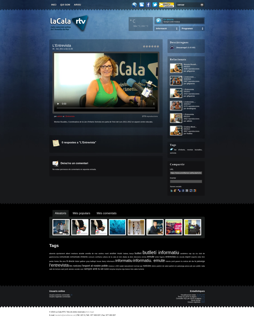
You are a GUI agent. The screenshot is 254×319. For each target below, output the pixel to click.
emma (144, 257)
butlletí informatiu (161, 252)
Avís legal (90, 312)
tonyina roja (120, 269)
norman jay (138, 266)
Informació (161, 28)
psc (194, 266)
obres (154, 266)
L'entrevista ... (190, 77)
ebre (131, 257)
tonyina (112, 269)
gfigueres (191, 71)
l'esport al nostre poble (95, 265)
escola (182, 257)
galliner (83, 261)
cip (193, 253)
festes (56, 261)
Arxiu (77, 4)
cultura (105, 257)
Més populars (81, 213)
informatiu (123, 260)
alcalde (81, 253)
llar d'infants (179, 150)
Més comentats (106, 213)
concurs (91, 257)
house (99, 261)
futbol (77, 261)
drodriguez (191, 108)
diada (125, 257)
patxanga (180, 266)
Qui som (65, 4)
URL (171, 169)
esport (187, 257)
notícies (147, 266)
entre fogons (160, 257)
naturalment (128, 266)
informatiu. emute (149, 260)
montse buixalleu (194, 150)
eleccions (137, 257)
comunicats (64, 257)
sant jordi (64, 269)
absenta (52, 253)
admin (59, 116)
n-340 (116, 266)
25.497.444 (201, 295)
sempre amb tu (92, 269)
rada (203, 266)
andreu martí (103, 253)
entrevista (170, 256)
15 (71, 295)
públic (198, 266)
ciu (197, 253)
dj (128, 257)
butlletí (138, 253)
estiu (199, 257)
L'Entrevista (69, 116)
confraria (98, 257)
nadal (121, 266)
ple (191, 266)
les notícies (75, 266)
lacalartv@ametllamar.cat (65, 315)
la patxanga (200, 261)
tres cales (134, 269)
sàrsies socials (74, 269)
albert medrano (72, 253)
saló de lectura (54, 269)
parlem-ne (173, 266)
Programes (187, 28)
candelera (184, 253)
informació (111, 261)
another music (116, 253)
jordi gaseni (175, 261)
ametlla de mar (91, 253)
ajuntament (60, 253)
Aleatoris (60, 213)
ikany (104, 261)
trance (127, 269)
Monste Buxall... (190, 64)
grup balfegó (91, 261)
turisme (141, 269)
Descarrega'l (181, 47)
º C (132, 21)
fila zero (63, 261)
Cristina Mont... (190, 127)
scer (82, 269)
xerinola (173, 153)
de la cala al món (115, 257)
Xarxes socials (175, 186)
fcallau (189, 133)
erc (177, 257)
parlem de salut (162, 266)
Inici (53, 4)
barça (131, 253)
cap (190, 253)
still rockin (104, 269)
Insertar (173, 178)
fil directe (70, 261)
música (111, 266)
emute (150, 256)
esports (194, 257)
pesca (187, 266)
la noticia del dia (187, 261)
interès (168, 261)
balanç (125, 253)
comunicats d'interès (79, 257)
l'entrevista (59, 265)
